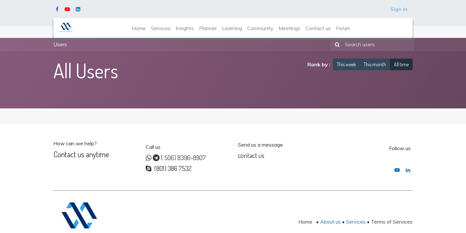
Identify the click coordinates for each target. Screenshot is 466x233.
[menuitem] (138, 28)
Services (356, 221)
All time (401, 64)
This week (346, 64)
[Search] (336, 44)
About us (330, 221)
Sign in (398, 9)
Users (60, 44)
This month (375, 64)
